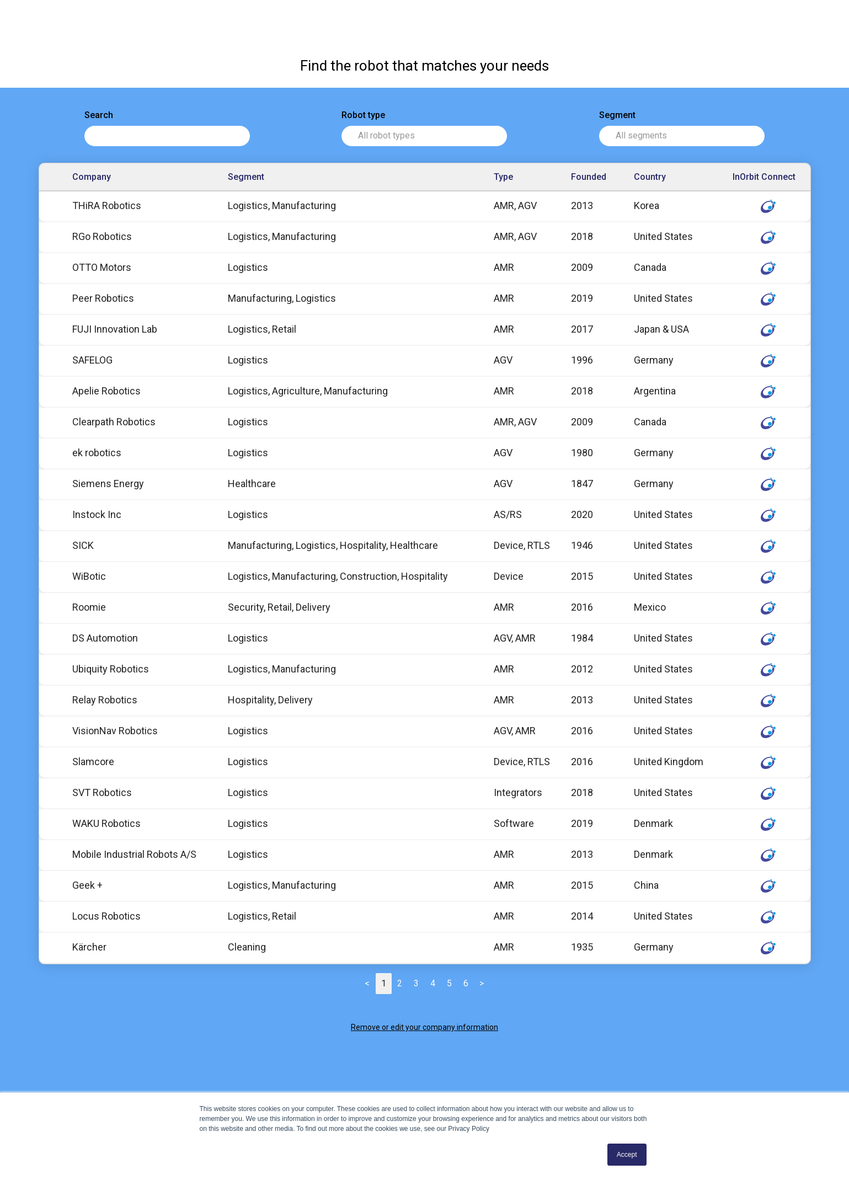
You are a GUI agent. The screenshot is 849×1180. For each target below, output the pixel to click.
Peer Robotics (103, 298)
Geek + (87, 885)
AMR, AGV (515, 205)
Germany (654, 360)
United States (663, 236)
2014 (582, 916)
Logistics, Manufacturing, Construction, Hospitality (338, 576)
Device (509, 576)
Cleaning (247, 947)
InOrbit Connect (701, 16)
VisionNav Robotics (115, 730)
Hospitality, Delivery (270, 700)
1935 (582, 947)
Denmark (653, 823)
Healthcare (252, 483)
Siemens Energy (108, 483)
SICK (83, 545)
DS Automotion (105, 638)
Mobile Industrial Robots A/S (134, 854)
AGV (503, 360)
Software (514, 823)
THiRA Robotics (106, 205)
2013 (582, 205)
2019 (582, 298)
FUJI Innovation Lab (114, 329)
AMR (504, 267)
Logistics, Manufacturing (282, 205)
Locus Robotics (106, 916)
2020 (582, 514)
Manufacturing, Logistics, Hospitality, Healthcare (333, 545)
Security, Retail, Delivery (279, 607)
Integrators (518, 792)
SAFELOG (92, 360)
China (646, 885)
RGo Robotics (102, 236)
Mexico (650, 607)
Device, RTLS (522, 545)
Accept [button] (627, 1154)
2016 (582, 607)
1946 (582, 545)
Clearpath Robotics (114, 422)
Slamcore (93, 761)
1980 (582, 452)
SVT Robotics (102, 792)
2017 (582, 329)
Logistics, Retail (262, 329)
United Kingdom (668, 761)
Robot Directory (63, 16)
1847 (582, 483)
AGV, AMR (515, 638)
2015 (582, 576)
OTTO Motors (101, 267)
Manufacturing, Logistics (282, 298)
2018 (582, 236)
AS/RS (508, 514)
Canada (650, 267)
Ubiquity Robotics (110, 669)
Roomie (89, 607)
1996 (582, 360)
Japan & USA (661, 329)
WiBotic (89, 576)
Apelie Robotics (106, 391)
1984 (582, 638)
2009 (582, 267)
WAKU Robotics (106, 823)
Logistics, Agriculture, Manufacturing (308, 391)
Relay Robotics (104, 700)
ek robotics (96, 452)
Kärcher (89, 947)
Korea (646, 205)
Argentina (655, 391)
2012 (582, 669)
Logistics (248, 267)
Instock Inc (96, 514)
